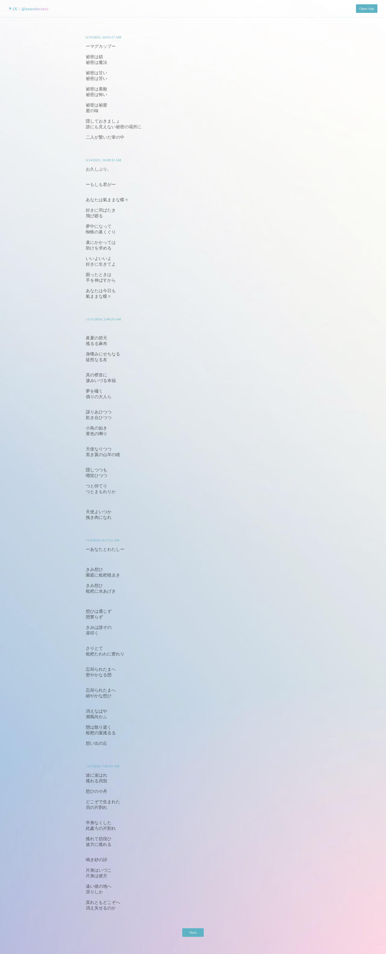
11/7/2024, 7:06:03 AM (102, 766)
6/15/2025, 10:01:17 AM (103, 37)
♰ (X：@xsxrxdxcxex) (28, 8)
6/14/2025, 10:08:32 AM (103, 160)
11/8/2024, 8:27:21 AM (102, 540)
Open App (366, 8)
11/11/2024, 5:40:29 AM (103, 319)
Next (193, 932)
